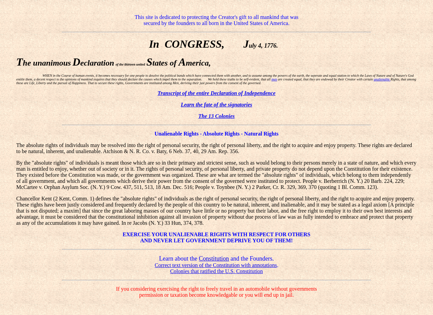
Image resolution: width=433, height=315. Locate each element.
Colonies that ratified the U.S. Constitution (216, 271)
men (274, 79)
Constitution (214, 258)
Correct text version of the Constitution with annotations (216, 265)
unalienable (382, 79)
